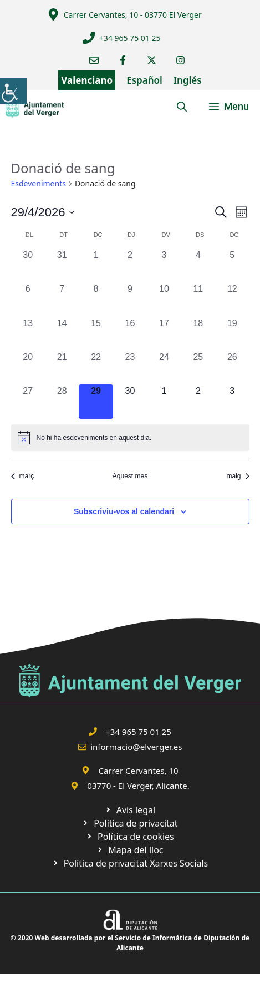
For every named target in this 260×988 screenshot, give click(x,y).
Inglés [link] (188, 80)
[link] (13, 91)
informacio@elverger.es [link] (136, 746)
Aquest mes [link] (130, 476)
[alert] (130, 437)
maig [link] (237, 476)
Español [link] (144, 80)
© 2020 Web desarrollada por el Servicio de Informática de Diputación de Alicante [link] (130, 942)
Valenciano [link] (87, 80)
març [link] (22, 476)
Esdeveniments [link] (38, 183)
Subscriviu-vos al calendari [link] (124, 511)
